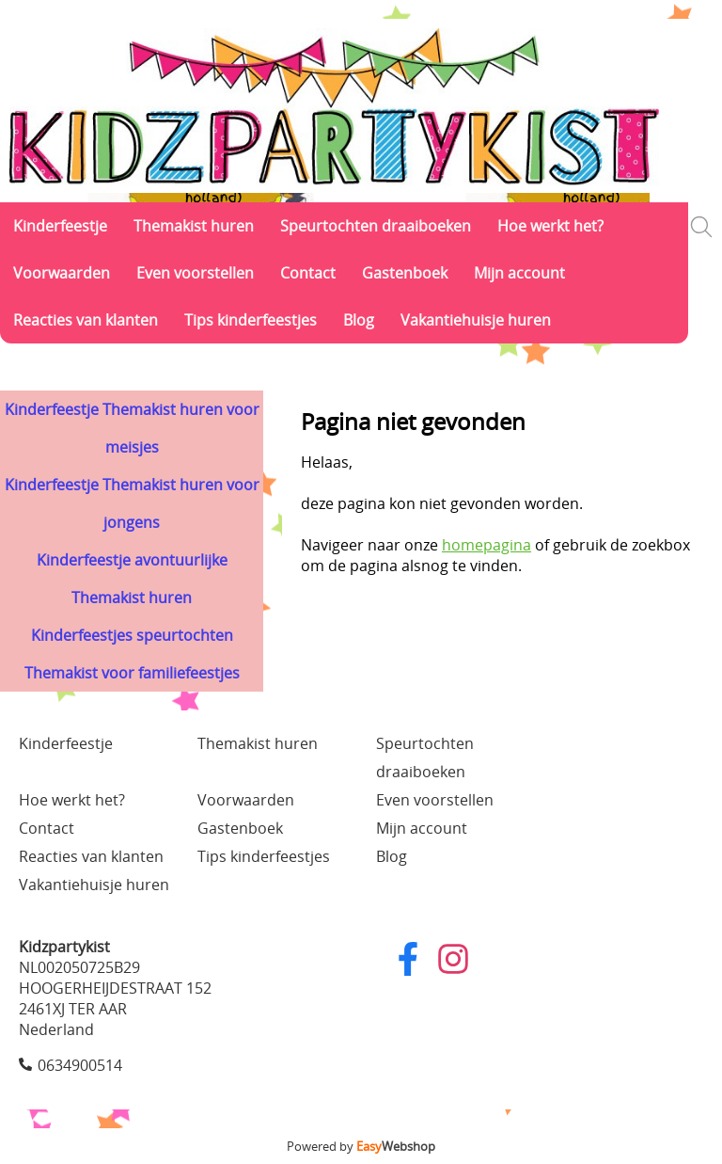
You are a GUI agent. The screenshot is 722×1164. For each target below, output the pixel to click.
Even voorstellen (195, 273)
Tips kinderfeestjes (250, 320)
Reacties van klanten (85, 320)
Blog (358, 320)
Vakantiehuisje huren (475, 320)
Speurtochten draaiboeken (375, 225)
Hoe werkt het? (550, 225)
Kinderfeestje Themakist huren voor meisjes (132, 428)
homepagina (486, 544)
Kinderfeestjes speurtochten (132, 635)
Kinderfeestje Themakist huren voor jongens (132, 503)
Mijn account (519, 273)
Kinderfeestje (60, 225)
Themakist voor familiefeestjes (132, 672)
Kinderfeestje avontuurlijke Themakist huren (132, 579)
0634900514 (80, 1065)
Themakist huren (193, 225)
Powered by (361, 1146)
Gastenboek (404, 273)
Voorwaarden (61, 273)
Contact (308, 273)
